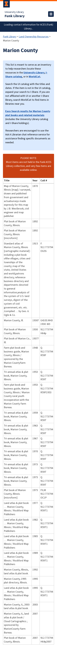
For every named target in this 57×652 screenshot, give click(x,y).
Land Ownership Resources (34, 36)
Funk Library (15, 16)
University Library (14, 12)
